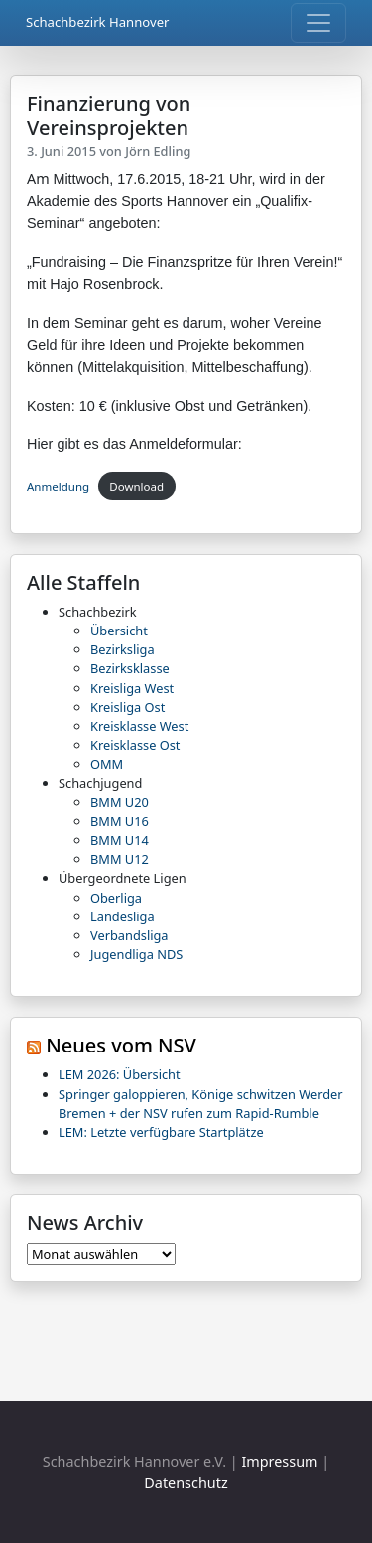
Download (136, 486)
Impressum (279, 1461)
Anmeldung (58, 486)
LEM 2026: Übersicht (120, 1074)
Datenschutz (185, 1482)
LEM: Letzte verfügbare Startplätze (161, 1132)
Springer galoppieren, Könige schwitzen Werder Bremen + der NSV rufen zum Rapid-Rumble (201, 1103)
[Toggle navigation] (318, 23)
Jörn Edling (157, 151)
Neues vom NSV (121, 1045)
